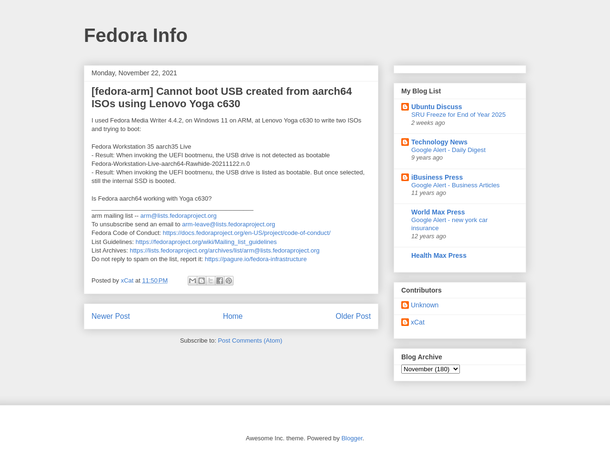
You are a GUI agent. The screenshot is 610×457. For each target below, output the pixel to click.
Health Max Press (439, 255)
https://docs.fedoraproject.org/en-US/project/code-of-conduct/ (247, 232)
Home (233, 316)
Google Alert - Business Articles (455, 185)
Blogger (351, 438)
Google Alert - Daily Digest (448, 149)
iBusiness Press (437, 177)
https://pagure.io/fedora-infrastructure (256, 259)
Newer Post (111, 316)
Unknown (424, 305)
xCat (418, 322)
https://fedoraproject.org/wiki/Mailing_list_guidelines (206, 241)
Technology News (439, 142)
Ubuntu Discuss (436, 107)
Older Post (353, 316)
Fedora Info (136, 35)
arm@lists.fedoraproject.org (179, 215)
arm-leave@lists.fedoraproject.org (228, 224)
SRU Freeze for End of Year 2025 (458, 114)
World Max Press (438, 212)
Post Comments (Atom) (250, 340)
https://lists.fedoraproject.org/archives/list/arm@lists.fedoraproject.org (224, 250)
